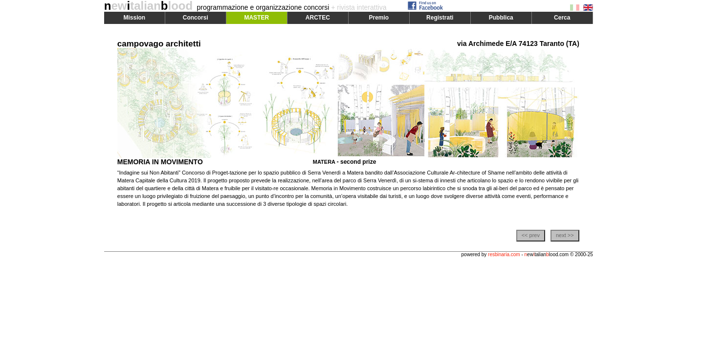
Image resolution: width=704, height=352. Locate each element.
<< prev (531, 235)
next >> (565, 235)
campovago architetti (159, 43)
